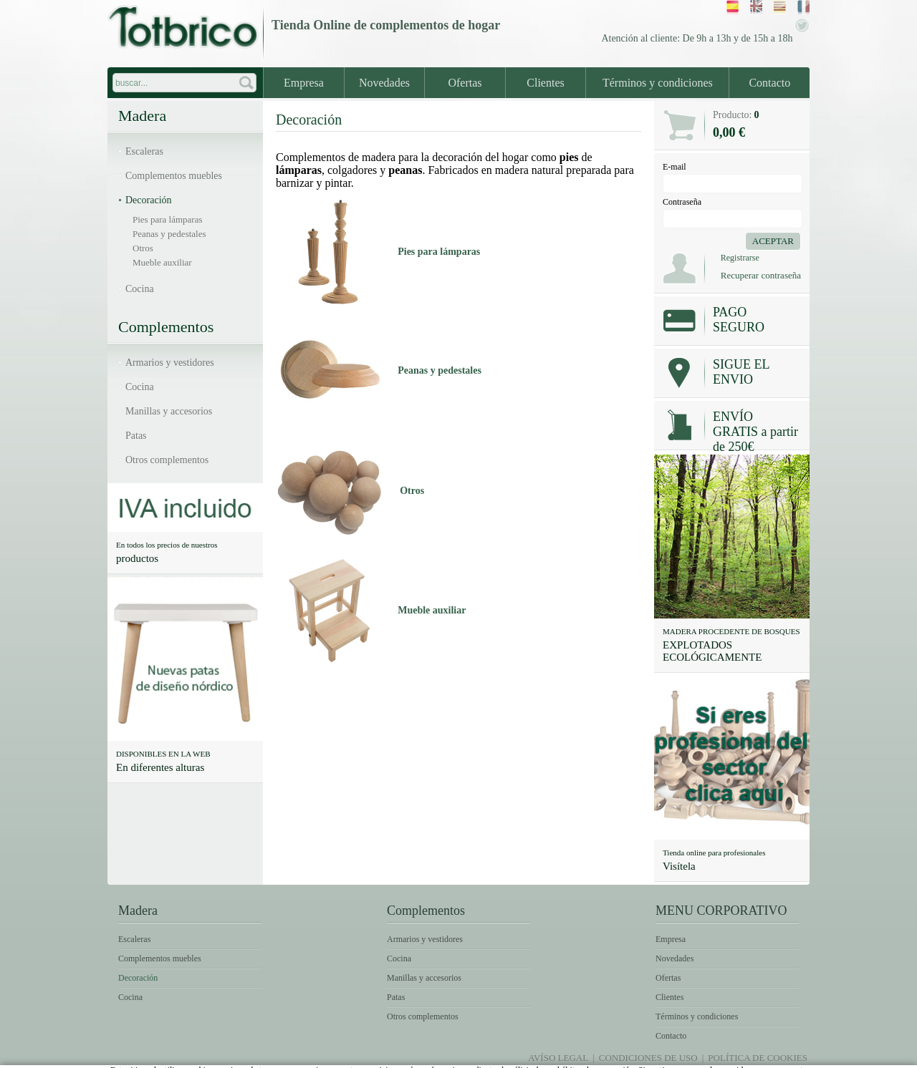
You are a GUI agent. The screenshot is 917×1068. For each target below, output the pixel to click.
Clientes (545, 83)
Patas (136, 435)
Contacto (769, 83)
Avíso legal (558, 1057)
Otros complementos (166, 460)
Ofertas (464, 83)
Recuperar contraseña (761, 275)
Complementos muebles (173, 175)
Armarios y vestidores (169, 362)
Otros (143, 248)
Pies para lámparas (167, 219)
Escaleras (144, 151)
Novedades (384, 83)
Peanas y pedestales (169, 233)
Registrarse (740, 258)
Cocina (139, 288)
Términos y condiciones (657, 83)
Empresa (304, 83)
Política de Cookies (757, 1057)
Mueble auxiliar (162, 262)
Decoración (148, 200)
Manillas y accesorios (168, 411)
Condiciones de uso (648, 1057)
